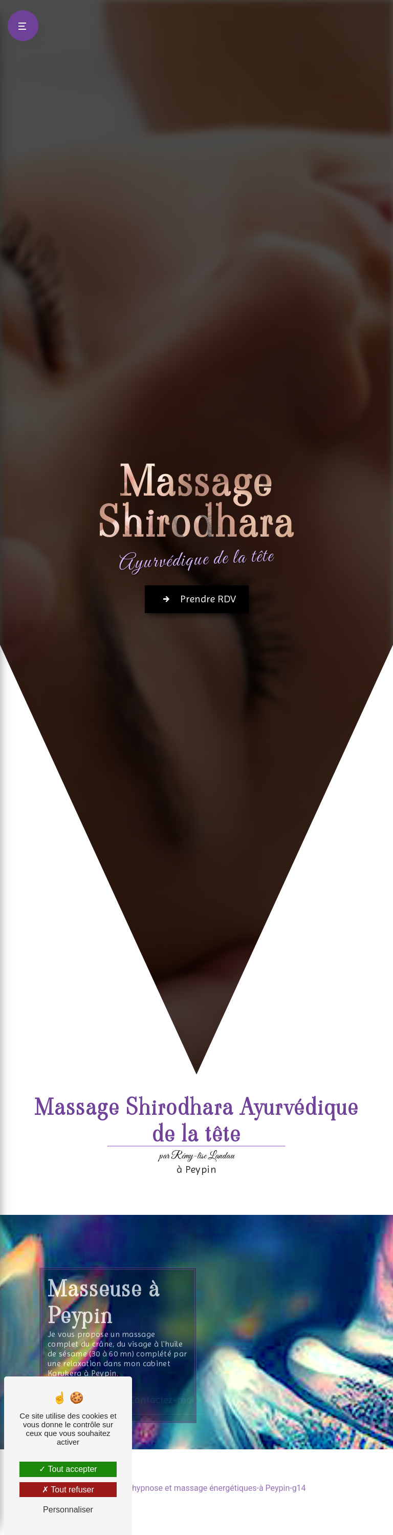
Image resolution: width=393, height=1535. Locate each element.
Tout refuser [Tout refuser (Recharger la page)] (68, 1489)
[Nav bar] (23, 25)
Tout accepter (68, 1469)
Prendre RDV (197, 599)
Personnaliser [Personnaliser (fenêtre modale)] (68, 1509)
